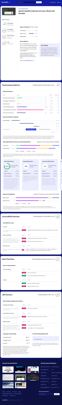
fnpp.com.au (54, 375)
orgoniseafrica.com (56, 378)
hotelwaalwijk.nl (23, 8)
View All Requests (31, 129)
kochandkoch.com (45, 381)
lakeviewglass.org (44, 369)
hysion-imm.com (55, 387)
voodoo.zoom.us (55, 366)
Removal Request (17, 393)
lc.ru (52, 369)
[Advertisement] (39, 21)
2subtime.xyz (43, 375)
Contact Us (14, 391)
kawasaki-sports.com (45, 366)
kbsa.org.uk (54, 381)
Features (8, 391)
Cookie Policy (13, 395)
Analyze (39, 2)
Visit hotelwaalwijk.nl (27, 60)
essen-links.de (44, 372)
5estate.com (43, 384)
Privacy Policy (5, 395)
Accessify (5, 2)
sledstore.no (54, 384)
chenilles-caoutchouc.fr (57, 372)
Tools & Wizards (53, 2)
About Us (59, 2)
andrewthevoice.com (45, 378)
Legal (19, 391)
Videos (3, 391)
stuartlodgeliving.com (45, 387)
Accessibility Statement (7, 393)
